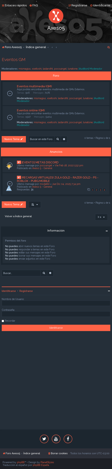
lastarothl (48, 68)
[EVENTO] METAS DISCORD (40, 162)
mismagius (25, 68)
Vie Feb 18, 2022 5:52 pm (69, 165)
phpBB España (41, 465)
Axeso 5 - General (42, 168)
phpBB (21, 462)
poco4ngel (60, 68)
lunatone (72, 68)
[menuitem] (33, 5)
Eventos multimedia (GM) (34, 86)
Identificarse (9, 291)
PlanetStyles (47, 462)
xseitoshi (37, 68)
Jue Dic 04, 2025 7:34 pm (66, 184)
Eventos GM (13, 59)
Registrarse (26, 291)
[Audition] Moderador (90, 68)
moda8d (44, 184)
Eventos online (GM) (31, 110)
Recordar (10, 320)
